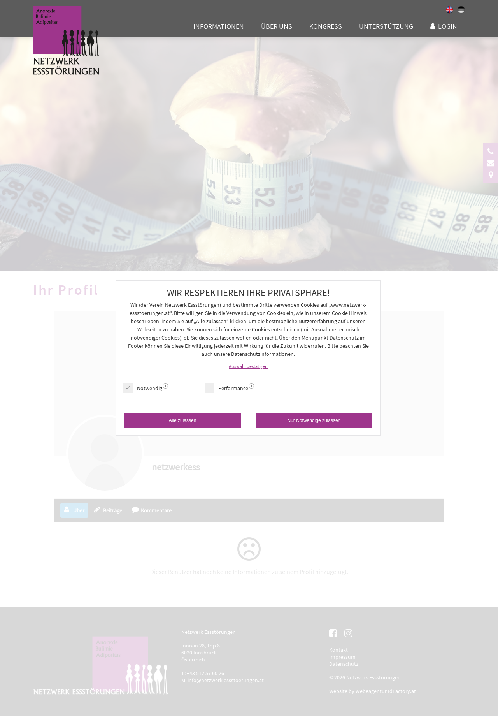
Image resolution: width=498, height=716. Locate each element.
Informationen (218, 26)
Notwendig (149, 388)
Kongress (325, 26)
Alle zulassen (182, 420)
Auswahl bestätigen (248, 366)
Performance (233, 388)
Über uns (276, 26)
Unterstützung (386, 26)
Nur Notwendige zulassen (314, 420)
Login (447, 26)
